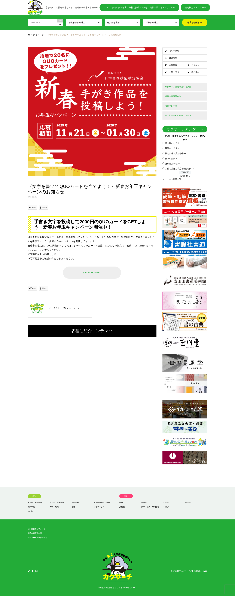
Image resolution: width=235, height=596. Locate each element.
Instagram (36, 571)
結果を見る (185, 176)
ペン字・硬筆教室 (57, 502)
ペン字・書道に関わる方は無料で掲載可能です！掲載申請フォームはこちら (139, 7)
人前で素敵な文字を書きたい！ (179, 168)
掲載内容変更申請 (35, 533)
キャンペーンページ (92, 272)
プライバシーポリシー (126, 588)
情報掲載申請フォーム (37, 529)
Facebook (32, 571)
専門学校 (195, 72)
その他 (30, 511)
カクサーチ (185, 571)
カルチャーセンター (102, 502)
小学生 (166, 502)
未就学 (144, 502)
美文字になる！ (172, 143)
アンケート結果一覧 (171, 179)
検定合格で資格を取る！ (176, 153)
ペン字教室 (174, 51)
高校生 (122, 507)
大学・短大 (174, 72)
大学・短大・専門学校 (150, 507)
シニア (166, 507)
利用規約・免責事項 (106, 588)
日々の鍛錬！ (171, 158)
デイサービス (99, 507)
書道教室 (173, 58)
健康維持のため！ (173, 163)
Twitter (29, 571)
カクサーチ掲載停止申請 (37, 538)
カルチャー (196, 65)
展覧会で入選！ (172, 148)
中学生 (188, 502)
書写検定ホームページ (195, 7)
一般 (121, 502)
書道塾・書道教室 (35, 502)
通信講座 (173, 65)
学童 (73, 507)
